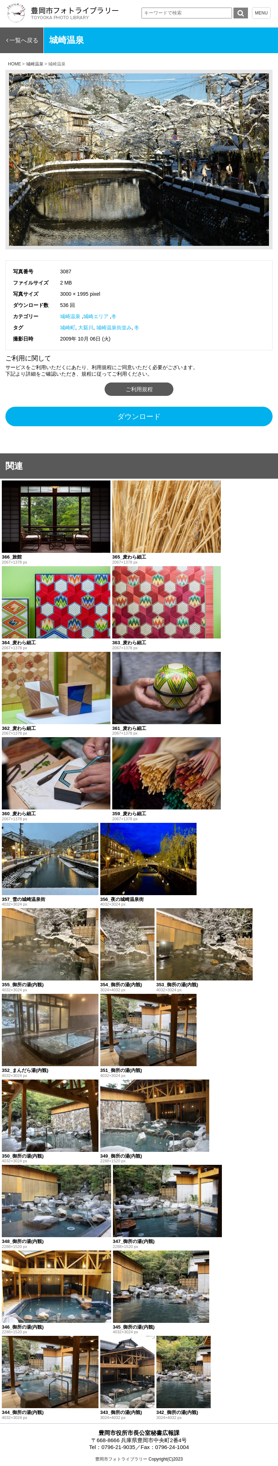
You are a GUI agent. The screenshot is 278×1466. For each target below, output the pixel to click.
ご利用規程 (139, 389)
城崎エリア (96, 316)
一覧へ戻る (23, 40)
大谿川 (85, 327)
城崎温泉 (70, 316)
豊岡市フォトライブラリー (121, 1459)
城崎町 (67, 327)
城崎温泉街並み (114, 327)
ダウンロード (139, 416)
